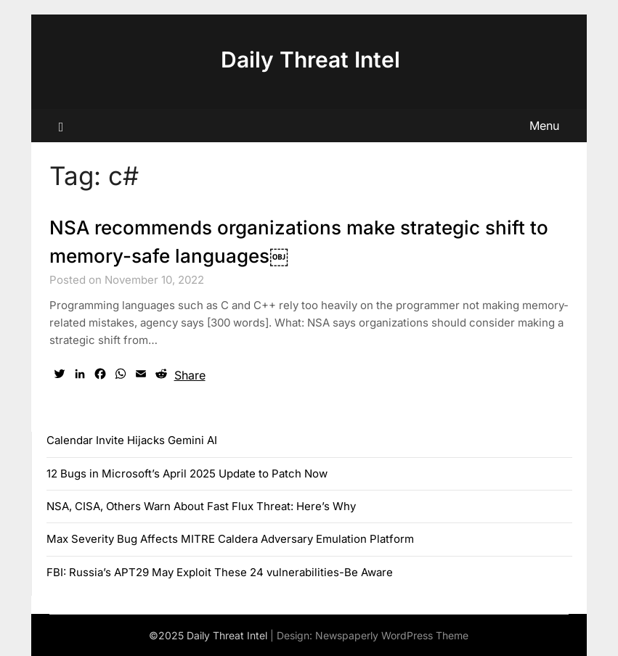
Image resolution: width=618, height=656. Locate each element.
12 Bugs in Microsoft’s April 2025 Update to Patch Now (187, 473)
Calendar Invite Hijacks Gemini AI (131, 440)
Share (190, 375)
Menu (544, 125)
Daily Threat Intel (310, 59)
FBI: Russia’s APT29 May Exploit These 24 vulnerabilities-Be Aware (219, 572)
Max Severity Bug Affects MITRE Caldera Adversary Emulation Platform (230, 539)
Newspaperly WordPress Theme (391, 635)
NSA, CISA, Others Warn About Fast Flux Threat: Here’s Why (201, 506)
